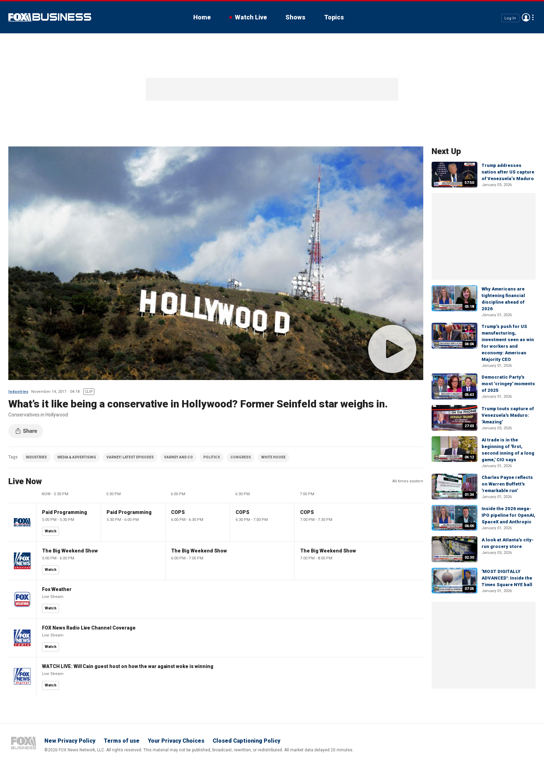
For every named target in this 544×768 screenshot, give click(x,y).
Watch (51, 531)
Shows (295, 17)
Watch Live (251, 17)
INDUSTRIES (36, 457)
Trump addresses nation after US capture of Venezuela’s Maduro (508, 172)
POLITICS (211, 457)
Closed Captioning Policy (246, 740)
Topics (334, 17)
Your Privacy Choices (176, 740)
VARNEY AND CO (178, 457)
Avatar (526, 17)
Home (202, 17)
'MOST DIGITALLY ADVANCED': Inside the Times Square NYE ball (507, 578)
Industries (18, 391)
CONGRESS (240, 457)
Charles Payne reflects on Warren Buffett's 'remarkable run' (507, 484)
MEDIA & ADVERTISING (76, 457)
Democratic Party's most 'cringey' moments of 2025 (508, 383)
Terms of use (121, 740)
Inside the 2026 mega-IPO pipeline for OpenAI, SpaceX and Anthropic (508, 515)
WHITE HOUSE (273, 457)
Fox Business (49, 17)
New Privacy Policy (69, 740)
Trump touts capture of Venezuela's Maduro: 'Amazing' (508, 415)
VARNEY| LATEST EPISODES (130, 457)
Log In (510, 18)
